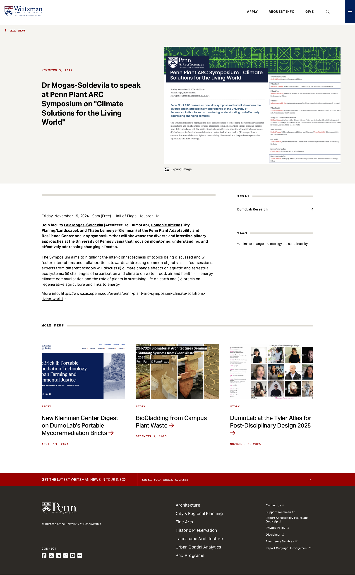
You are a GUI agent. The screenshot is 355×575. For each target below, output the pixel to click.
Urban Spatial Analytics (198, 547)
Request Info (282, 12)
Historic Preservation (196, 530)
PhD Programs (190, 555)
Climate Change (252, 244)
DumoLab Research (252, 209)
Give (309, 12)
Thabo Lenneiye (103, 230)
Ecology (276, 244)
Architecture (188, 505)
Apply (252, 12)
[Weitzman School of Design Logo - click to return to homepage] (24, 12)
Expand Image (178, 169)
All (15, 30)
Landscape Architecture (199, 538)
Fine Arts (184, 521)
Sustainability (298, 244)
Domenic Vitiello (165, 225)
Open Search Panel (328, 12)
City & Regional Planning (199, 513)
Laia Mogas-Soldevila (83, 225)
